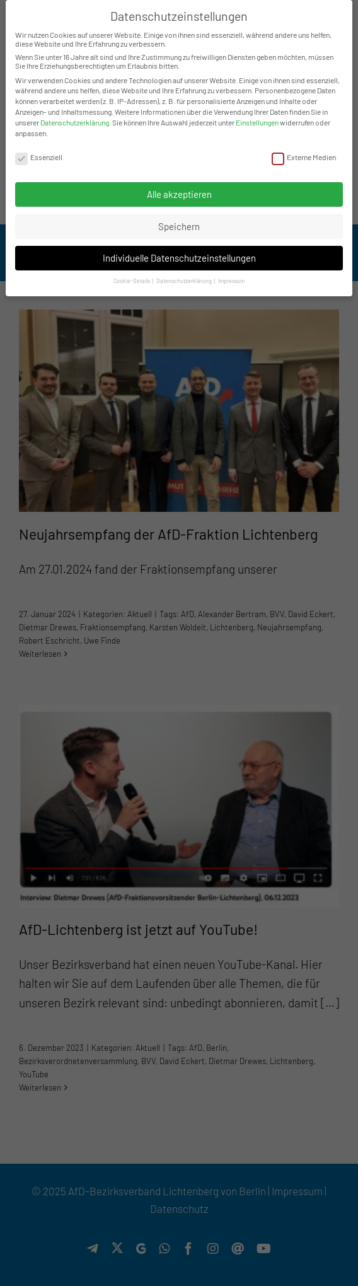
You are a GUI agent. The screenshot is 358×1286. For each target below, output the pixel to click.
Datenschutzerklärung (74, 122)
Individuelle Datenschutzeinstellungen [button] (179, 258)
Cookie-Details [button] (132, 280)
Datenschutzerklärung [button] (184, 280)
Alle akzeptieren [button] (179, 194)
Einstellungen (257, 122)
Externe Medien (304, 157)
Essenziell (38, 157)
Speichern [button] (179, 226)
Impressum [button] (231, 280)
